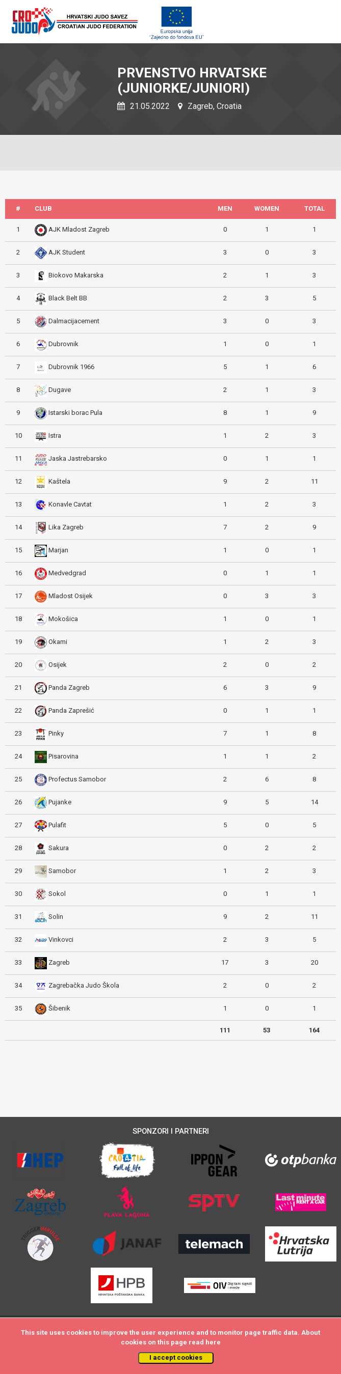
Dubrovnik (63, 344)
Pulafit (57, 825)
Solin (55, 916)
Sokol (57, 894)
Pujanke (59, 802)
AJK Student (66, 252)
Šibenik (59, 1008)
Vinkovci (60, 939)
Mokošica (63, 619)
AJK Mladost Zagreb (79, 229)
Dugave (59, 390)
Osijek (57, 664)
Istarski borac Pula (75, 412)
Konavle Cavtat (70, 504)
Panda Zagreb (69, 687)
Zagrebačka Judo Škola (83, 985)
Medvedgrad (67, 573)
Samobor (62, 871)
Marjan (58, 550)
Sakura (58, 848)
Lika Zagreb (66, 527)
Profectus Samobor (77, 779)
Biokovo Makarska (75, 275)
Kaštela (59, 481)
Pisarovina (63, 756)
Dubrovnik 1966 (71, 367)
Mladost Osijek (70, 596)
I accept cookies (175, 1357)
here (213, 1342)
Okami (57, 642)
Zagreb (59, 962)
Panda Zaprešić (71, 710)
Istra (54, 435)
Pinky (56, 733)
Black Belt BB (67, 298)
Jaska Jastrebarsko (77, 458)
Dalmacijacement (73, 321)
